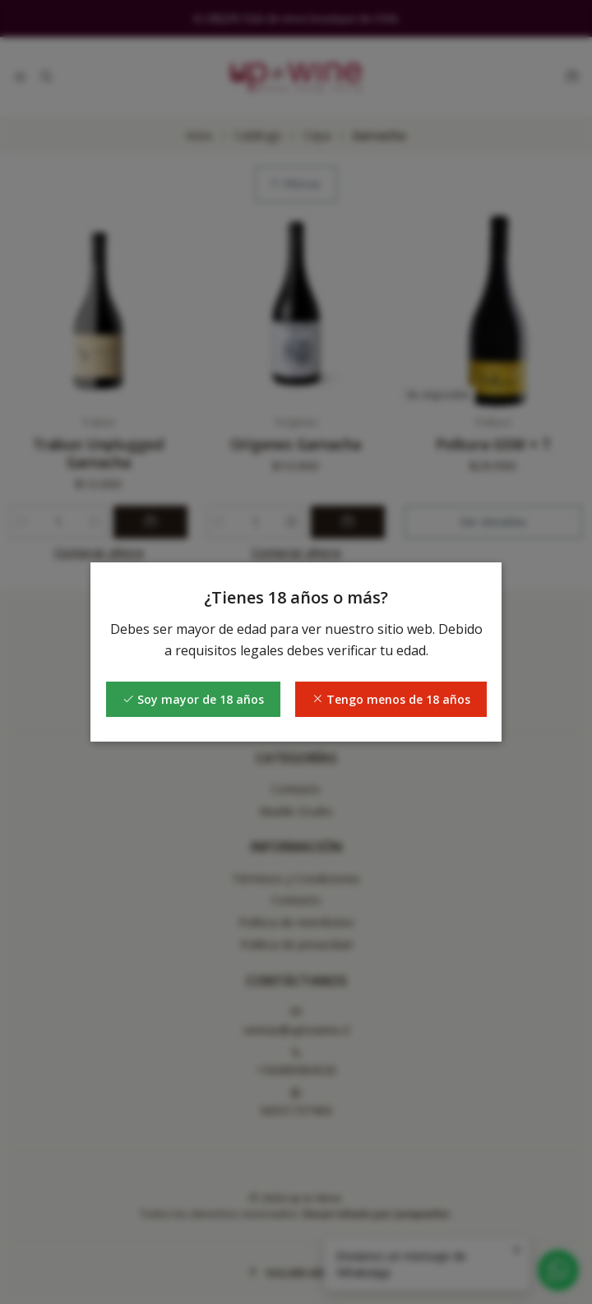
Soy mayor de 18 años (193, 699)
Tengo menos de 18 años (391, 699)
